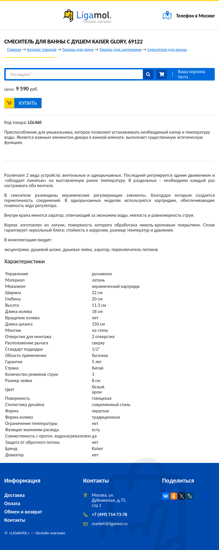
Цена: (9, 89)
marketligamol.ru (109, 523)
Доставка (14, 495)
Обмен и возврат (23, 512)
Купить (28, 103)
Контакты (14, 520)
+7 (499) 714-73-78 (109, 514)
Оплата (12, 503)
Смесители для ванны (167, 49)
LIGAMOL (19, 532)
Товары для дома (77, 49)
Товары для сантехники (120, 49)
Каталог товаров (41, 49)
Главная (14, 49)
